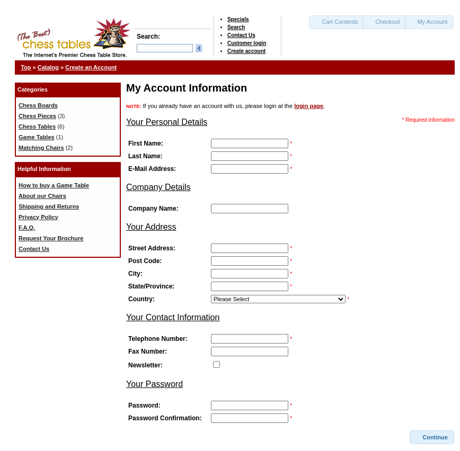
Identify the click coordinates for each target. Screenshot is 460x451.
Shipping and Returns (49, 206)
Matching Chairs (41, 148)
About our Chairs (42, 196)
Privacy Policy (38, 217)
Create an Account (91, 67)
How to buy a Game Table (54, 185)
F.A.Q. (27, 227)
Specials (238, 19)
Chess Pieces (37, 116)
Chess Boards (38, 105)
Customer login (246, 43)
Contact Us (241, 35)
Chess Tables (37, 126)
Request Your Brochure (51, 238)
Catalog (48, 67)
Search (236, 27)
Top (26, 67)
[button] (336, 22)
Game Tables (37, 137)
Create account (246, 51)
